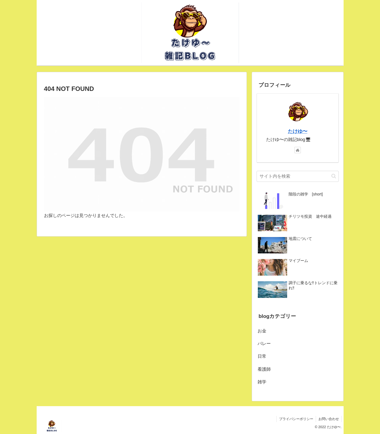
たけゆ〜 (297, 131)
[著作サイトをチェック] (297, 150)
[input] (298, 176)
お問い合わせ (328, 419)
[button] (333, 176)
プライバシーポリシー (296, 419)
